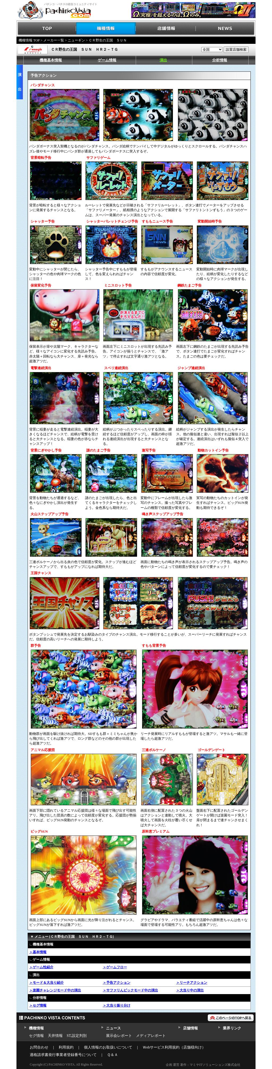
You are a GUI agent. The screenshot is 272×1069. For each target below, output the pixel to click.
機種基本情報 (51, 60)
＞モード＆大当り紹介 (46, 983)
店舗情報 (166, 28)
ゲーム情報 (107, 60)
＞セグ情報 (37, 1005)
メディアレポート (151, 1036)
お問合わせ (39, 1047)
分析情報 (219, 60)
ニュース (113, 1028)
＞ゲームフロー (115, 967)
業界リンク (232, 1028)
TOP (46, 28)
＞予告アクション (116, 983)
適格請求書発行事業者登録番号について (63, 1055)
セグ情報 (36, 1036)
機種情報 (106, 28)
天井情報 (55, 1036)
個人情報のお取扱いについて (108, 1047)
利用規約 (66, 1047)
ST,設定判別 (77, 1036)
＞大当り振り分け (116, 1005)
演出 (163, 60)
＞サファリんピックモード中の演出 (130, 990)
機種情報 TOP (29, 40)
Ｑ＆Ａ (112, 1055)
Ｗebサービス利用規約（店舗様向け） (174, 1047)
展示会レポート (119, 1036)
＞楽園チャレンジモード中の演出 (55, 990)
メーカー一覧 (53, 40)
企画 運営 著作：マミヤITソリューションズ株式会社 (203, 1065)
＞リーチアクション (191, 983)
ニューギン (76, 40)
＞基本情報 (37, 952)
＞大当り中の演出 (190, 990)
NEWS (226, 28)
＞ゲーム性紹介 (41, 967)
